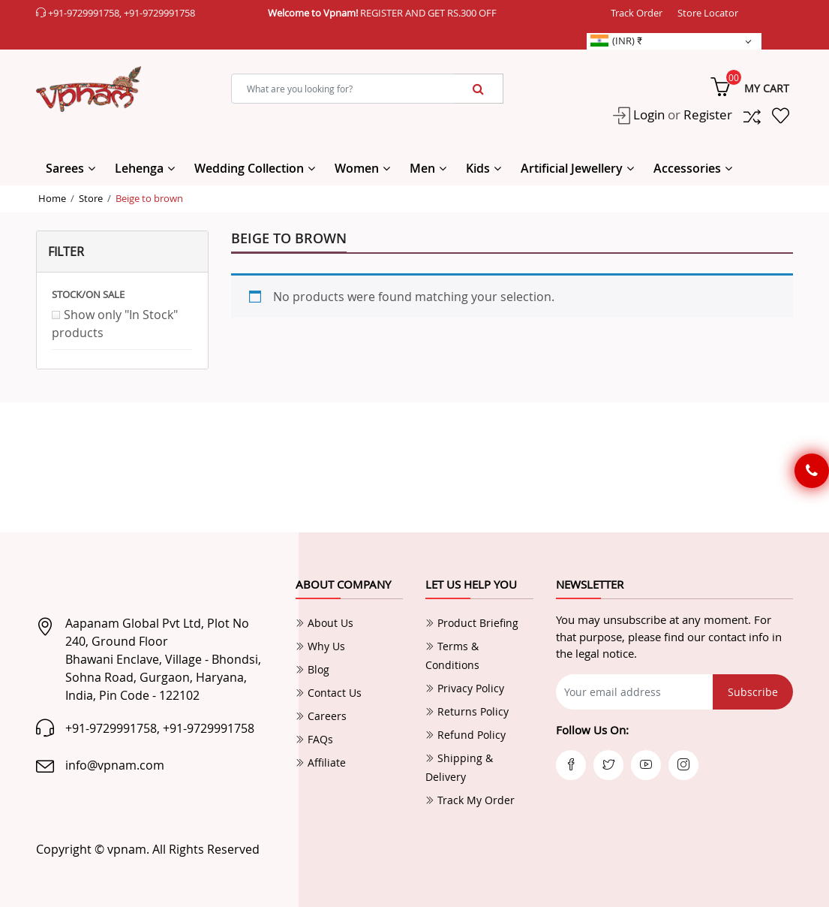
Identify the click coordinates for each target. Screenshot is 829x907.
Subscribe (753, 692)
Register (707, 114)
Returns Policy (467, 711)
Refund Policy (465, 735)
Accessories (687, 168)
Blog (312, 669)
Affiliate (321, 762)
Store (91, 198)
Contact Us (329, 693)
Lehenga (139, 168)
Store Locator (707, 13)
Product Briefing (471, 623)
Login (647, 114)
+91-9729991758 (83, 13)
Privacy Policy (464, 688)
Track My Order (470, 800)
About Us (324, 623)
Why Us (320, 646)
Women (357, 168)
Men (422, 168)
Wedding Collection (249, 168)
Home (52, 198)
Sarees (65, 168)
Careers (321, 716)
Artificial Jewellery (572, 168)
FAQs (314, 739)
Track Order (636, 13)
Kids (478, 168)
